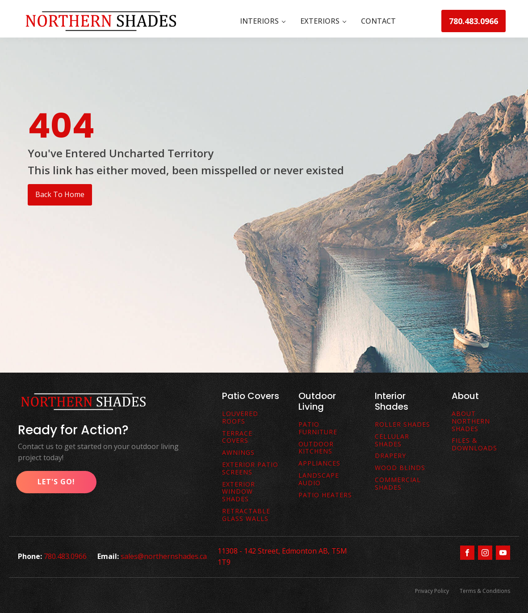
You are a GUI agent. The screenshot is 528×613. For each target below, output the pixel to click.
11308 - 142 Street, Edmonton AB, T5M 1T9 (282, 556)
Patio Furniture (317, 428)
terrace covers (237, 437)
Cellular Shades (392, 440)
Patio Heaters (325, 495)
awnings (238, 453)
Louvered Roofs (240, 417)
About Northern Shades (471, 421)
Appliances (319, 463)
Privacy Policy (432, 591)
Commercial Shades (398, 483)
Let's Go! (56, 482)
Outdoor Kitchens (316, 448)
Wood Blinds (400, 468)
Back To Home (59, 194)
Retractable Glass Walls (246, 515)
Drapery (390, 456)
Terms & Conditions (485, 591)
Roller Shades (402, 424)
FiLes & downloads (474, 444)
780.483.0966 (473, 21)
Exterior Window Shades (238, 492)
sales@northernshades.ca (164, 556)
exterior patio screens (250, 468)
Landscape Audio (318, 479)
